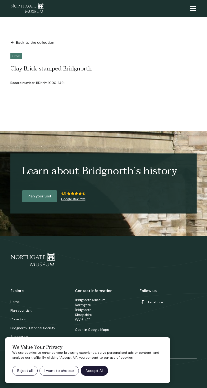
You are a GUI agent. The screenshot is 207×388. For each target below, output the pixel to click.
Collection (18, 319)
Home (15, 302)
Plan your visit (39, 196)
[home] (27, 8)
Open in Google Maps (92, 329)
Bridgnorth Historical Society (32, 328)
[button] (192, 8)
